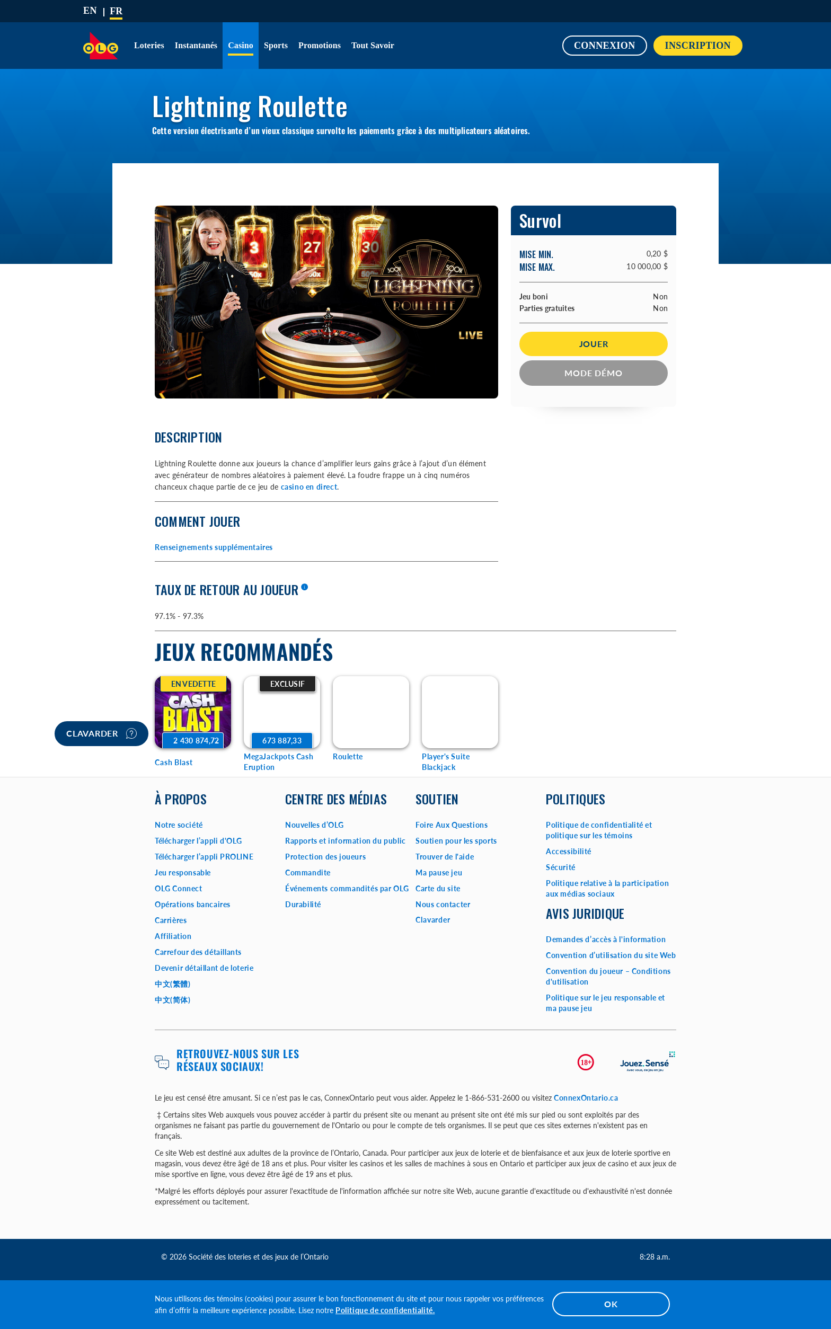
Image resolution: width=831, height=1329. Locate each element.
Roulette (348, 756)
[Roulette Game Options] (371, 712)
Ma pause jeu (438, 872)
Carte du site (438, 888)
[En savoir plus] (304, 587)
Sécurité (561, 867)
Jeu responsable (183, 872)
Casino (240, 45)
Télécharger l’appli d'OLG (198, 840)
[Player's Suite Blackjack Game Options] (460, 712)
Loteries (149, 45)
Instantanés (196, 45)
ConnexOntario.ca (586, 1097)
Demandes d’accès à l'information (606, 939)
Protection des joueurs (325, 856)
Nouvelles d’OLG (314, 824)
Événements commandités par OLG (347, 888)
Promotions (319, 45)
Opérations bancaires (193, 904)
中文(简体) (173, 999)
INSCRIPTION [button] (698, 45)
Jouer (593, 344)
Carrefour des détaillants (198, 951)
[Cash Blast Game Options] (193, 712)
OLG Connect (178, 888)
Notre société (179, 824)
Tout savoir (372, 45)
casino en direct (309, 486)
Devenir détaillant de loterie (204, 967)
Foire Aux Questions (451, 824)
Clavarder (101, 733)
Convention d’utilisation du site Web (611, 955)
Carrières (171, 920)
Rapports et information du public (345, 840)
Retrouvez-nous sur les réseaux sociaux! (237, 1060)
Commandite (308, 872)
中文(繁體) (173, 983)
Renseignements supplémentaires (214, 547)
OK (611, 1304)
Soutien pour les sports (456, 840)
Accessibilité (568, 851)
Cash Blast (174, 762)
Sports (276, 45)
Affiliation (173, 936)
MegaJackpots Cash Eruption (278, 762)
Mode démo (593, 373)
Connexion (604, 45)
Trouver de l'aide (444, 856)
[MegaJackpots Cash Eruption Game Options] (282, 712)
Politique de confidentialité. (385, 1310)
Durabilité (303, 904)
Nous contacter (442, 904)
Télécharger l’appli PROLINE (204, 856)
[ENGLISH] (90, 10)
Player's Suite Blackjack (446, 762)
